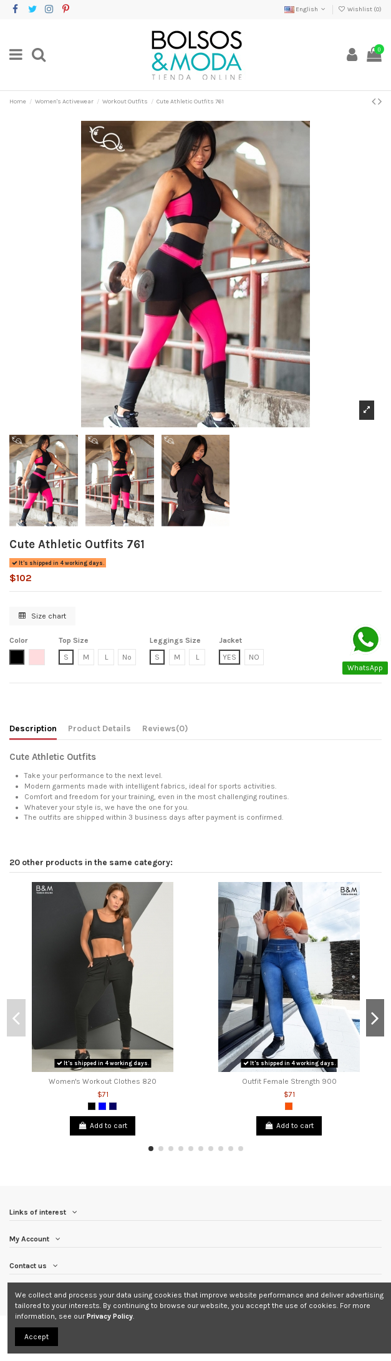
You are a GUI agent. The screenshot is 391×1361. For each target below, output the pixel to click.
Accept (36, 1336)
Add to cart (102, 1125)
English (305, 9)
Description (33, 728)
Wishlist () (360, 9)
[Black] (91, 1106)
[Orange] (288, 1106)
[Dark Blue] (113, 1106)
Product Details (99, 728)
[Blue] (102, 1106)
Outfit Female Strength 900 (289, 1081)
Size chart (42, 616)
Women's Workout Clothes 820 (103, 1081)
